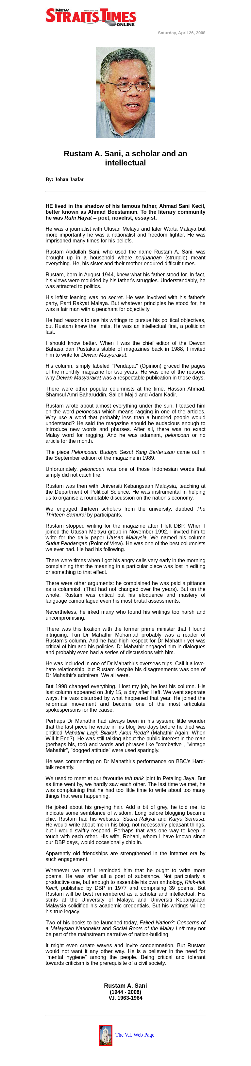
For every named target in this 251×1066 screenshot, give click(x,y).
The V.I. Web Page (134, 1035)
